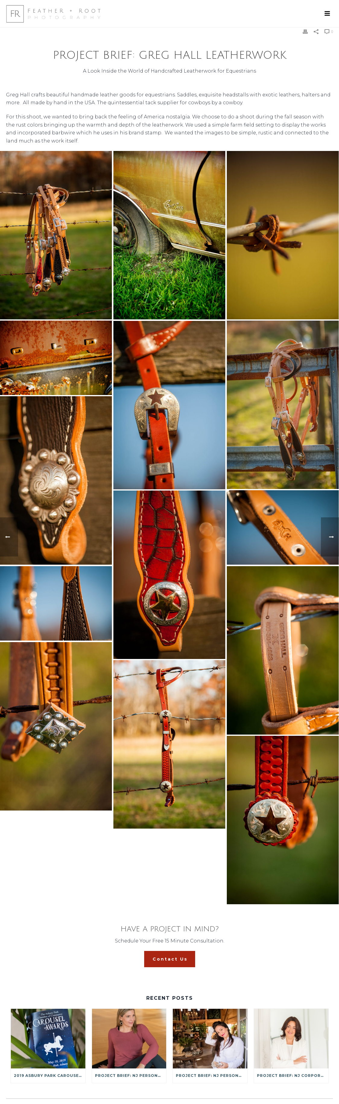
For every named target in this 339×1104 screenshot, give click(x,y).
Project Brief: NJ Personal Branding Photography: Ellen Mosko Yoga (130, 1075)
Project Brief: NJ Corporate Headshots (292, 1075)
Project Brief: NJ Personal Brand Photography (211, 1075)
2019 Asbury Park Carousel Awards (49, 1075)
